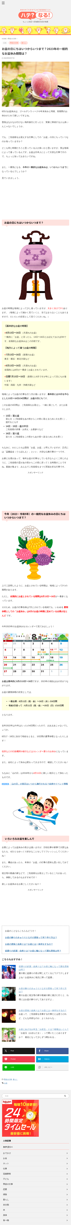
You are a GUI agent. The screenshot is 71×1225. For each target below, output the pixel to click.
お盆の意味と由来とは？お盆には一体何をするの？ (29, 944)
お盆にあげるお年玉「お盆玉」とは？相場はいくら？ (44, 1029)
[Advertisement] (35, 200)
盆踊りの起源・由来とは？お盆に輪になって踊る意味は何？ (33, 951)
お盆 (5, 1083)
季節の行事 (8, 1079)
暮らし (15, 1079)
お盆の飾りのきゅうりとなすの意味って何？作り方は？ (31, 937)
